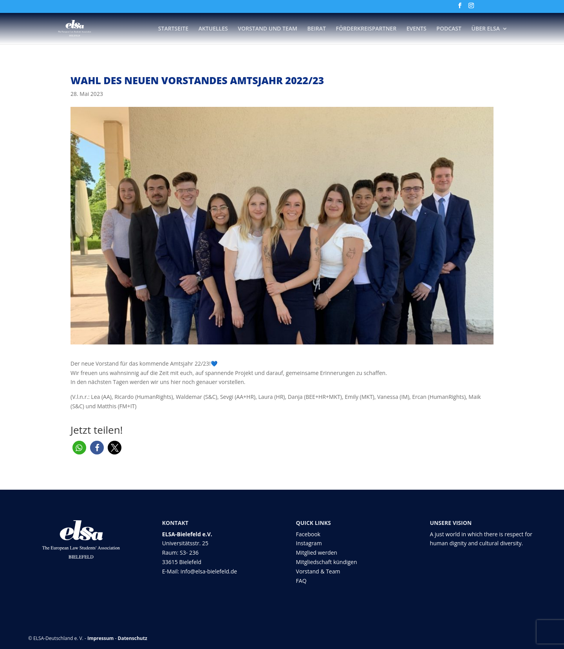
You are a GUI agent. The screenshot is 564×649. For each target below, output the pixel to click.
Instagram (309, 543)
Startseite (173, 29)
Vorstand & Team (318, 571)
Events (417, 29)
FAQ (301, 580)
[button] (79, 447)
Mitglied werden (316, 552)
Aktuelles (213, 29)
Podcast (448, 29)
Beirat (316, 29)
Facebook (308, 534)
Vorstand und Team (267, 29)
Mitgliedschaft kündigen (326, 562)
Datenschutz (132, 638)
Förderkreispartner (366, 29)
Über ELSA (486, 29)
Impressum (100, 638)
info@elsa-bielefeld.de (209, 571)
